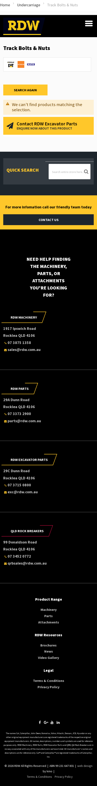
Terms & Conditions (48, 680)
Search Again (25, 90)
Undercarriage (28, 4)
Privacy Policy (48, 687)
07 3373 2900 (17, 413)
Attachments (48, 622)
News (48, 651)
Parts (48, 616)
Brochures (48, 645)
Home (5, 4)
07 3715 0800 (17, 484)
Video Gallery (48, 657)
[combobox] (70, 171)
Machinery (49, 609)
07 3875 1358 (17, 342)
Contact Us (49, 220)
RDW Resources (48, 634)
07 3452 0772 (17, 556)
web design (84, 766)
